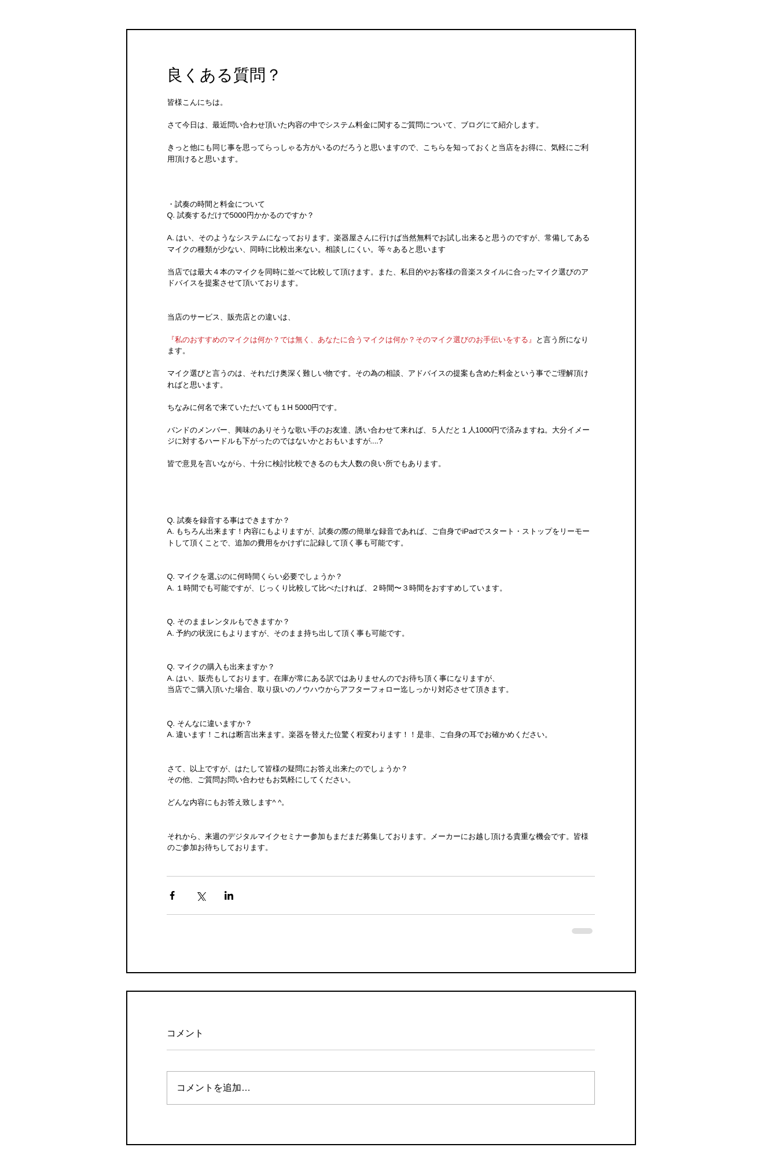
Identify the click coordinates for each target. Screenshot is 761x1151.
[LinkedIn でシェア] (228, 895)
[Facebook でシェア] (172, 895)
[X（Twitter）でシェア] (200, 895)
